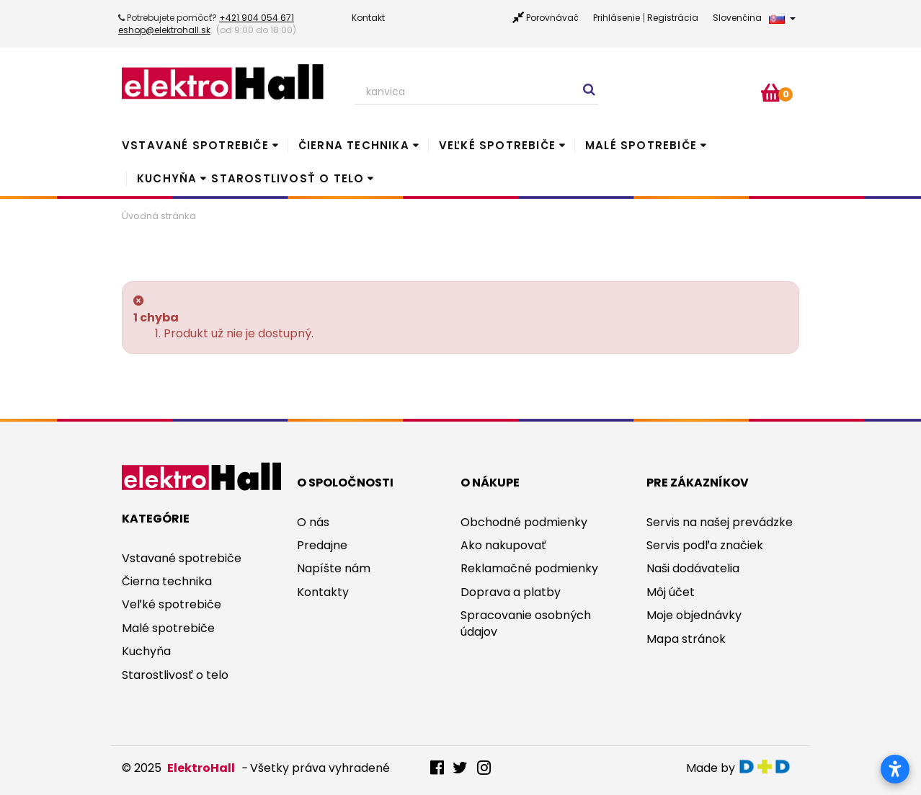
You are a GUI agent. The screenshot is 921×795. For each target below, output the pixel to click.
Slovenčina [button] (754, 18)
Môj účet (670, 592)
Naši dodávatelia (692, 568)
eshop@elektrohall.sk (164, 30)
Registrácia (672, 18)
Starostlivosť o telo (287, 178)
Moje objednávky (694, 615)
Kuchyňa (167, 178)
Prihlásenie (616, 18)
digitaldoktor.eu (768, 766)
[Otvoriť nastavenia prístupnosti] (895, 769)
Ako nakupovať (503, 545)
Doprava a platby (510, 592)
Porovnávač (552, 18)
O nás (313, 522)
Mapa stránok (686, 639)
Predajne (322, 545)
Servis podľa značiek (704, 545)
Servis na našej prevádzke (719, 522)
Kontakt (368, 18)
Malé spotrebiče (641, 145)
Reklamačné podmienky (529, 568)
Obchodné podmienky (523, 522)
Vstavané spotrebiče (195, 145)
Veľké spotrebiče (497, 145)
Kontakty (323, 592)
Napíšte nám (333, 568)
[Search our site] (476, 92)
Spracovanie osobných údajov (525, 623)
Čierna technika (353, 145)
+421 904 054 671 (256, 18)
